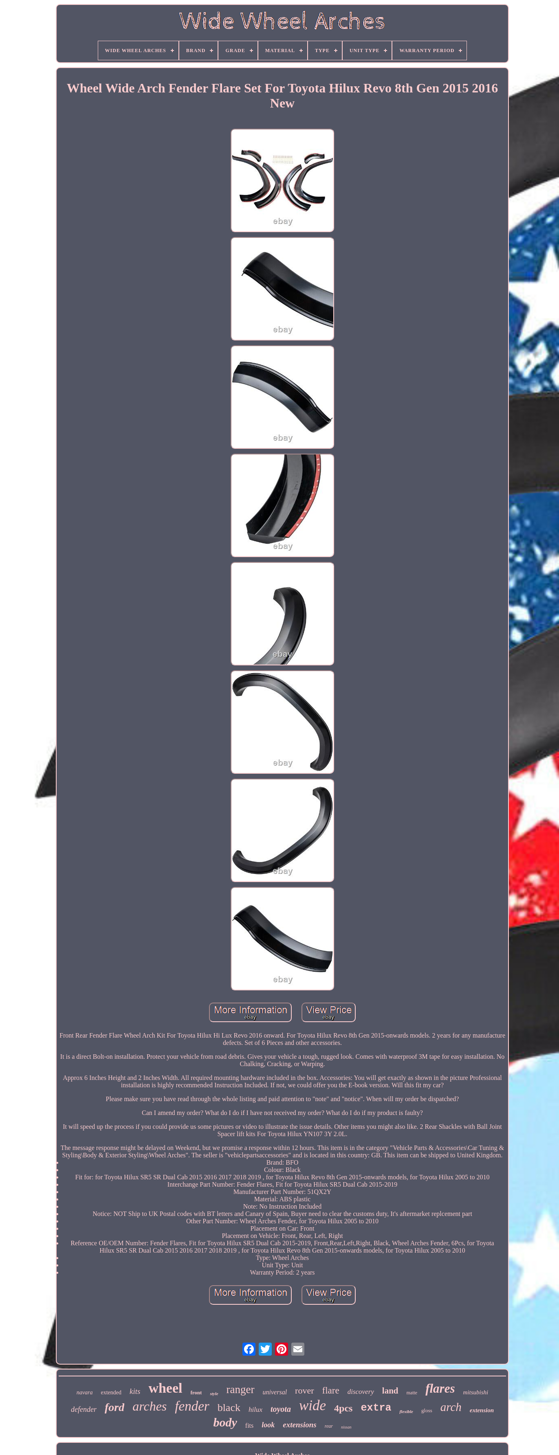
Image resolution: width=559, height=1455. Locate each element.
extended (111, 1392)
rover (304, 1390)
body (225, 1422)
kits (135, 1391)
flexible (406, 1411)
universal (275, 1392)
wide (312, 1405)
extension (482, 1410)
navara (85, 1392)
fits (249, 1425)
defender (84, 1409)
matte (412, 1393)
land (390, 1391)
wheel (165, 1388)
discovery (361, 1392)
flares (440, 1388)
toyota (281, 1409)
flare (330, 1390)
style (214, 1393)
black (229, 1407)
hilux (255, 1409)
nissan (346, 1427)
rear (329, 1426)
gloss (426, 1410)
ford (114, 1407)
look (268, 1425)
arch (451, 1406)
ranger (241, 1389)
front (196, 1392)
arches (149, 1406)
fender (192, 1406)
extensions (299, 1424)
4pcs (343, 1408)
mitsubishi (476, 1392)
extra (376, 1408)
